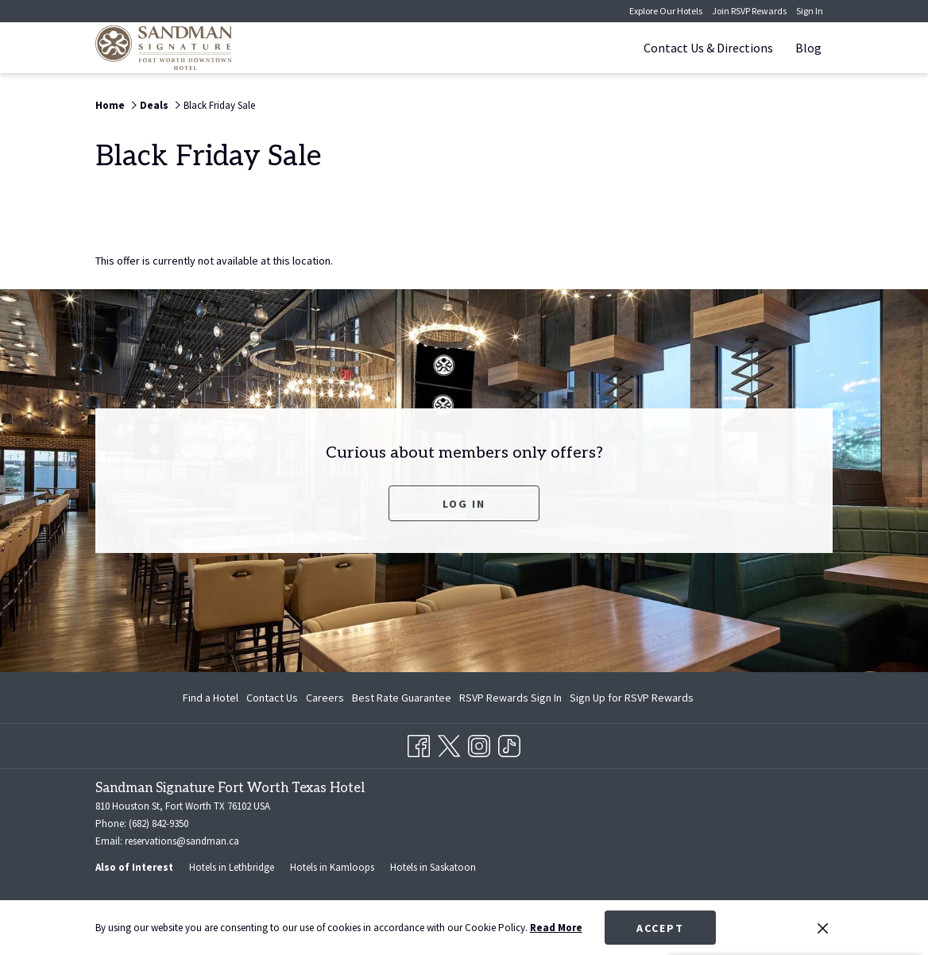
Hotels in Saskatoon (433, 867)
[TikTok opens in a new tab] (509, 743)
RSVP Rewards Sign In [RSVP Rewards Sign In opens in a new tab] (510, 700)
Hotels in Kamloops (332, 867)
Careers (325, 697)
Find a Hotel (210, 697)
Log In (464, 504)
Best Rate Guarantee (401, 697)
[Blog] (808, 47)
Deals (154, 105)
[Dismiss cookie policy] (823, 928)
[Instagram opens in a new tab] (479, 743)
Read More (556, 927)
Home (110, 105)
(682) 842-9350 (158, 823)
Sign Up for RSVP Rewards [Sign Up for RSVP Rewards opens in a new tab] (632, 700)
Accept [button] (660, 928)
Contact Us (272, 697)
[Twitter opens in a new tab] (449, 743)
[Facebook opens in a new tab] (419, 743)
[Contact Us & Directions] (708, 47)
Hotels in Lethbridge (231, 867)
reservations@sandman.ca (182, 841)
